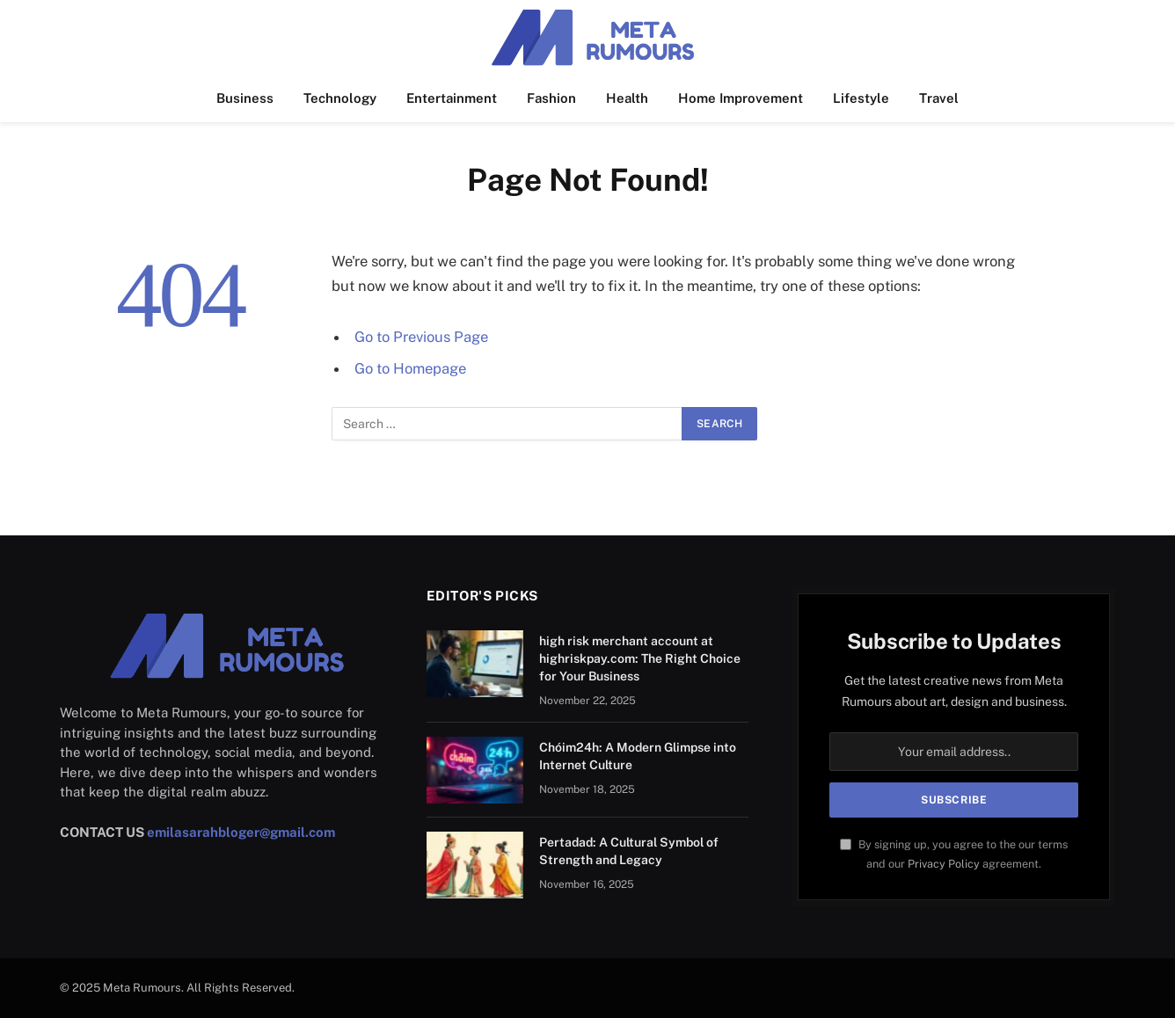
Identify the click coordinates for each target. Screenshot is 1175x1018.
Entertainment (451, 98)
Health (627, 98)
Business (245, 98)
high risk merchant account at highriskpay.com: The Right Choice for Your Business (640, 658)
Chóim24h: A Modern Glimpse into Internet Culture (637, 756)
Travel (939, 98)
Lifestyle (861, 98)
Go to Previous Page (421, 336)
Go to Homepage (410, 368)
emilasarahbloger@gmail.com (241, 832)
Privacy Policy (944, 863)
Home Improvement (740, 98)
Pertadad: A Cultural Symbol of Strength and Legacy (629, 851)
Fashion (551, 98)
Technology (339, 98)
